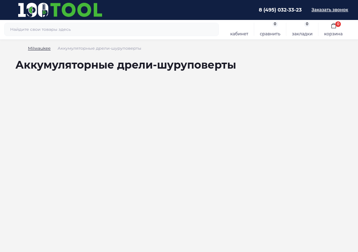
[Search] (212, 29)
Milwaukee (39, 48)
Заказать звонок (330, 9)
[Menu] (9, 9)
